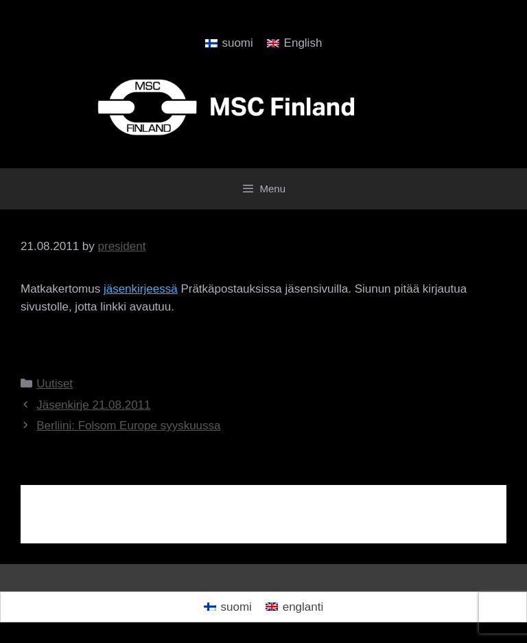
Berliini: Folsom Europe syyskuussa (128, 425)
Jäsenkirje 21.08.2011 (93, 404)
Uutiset (54, 383)
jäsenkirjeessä (141, 288)
